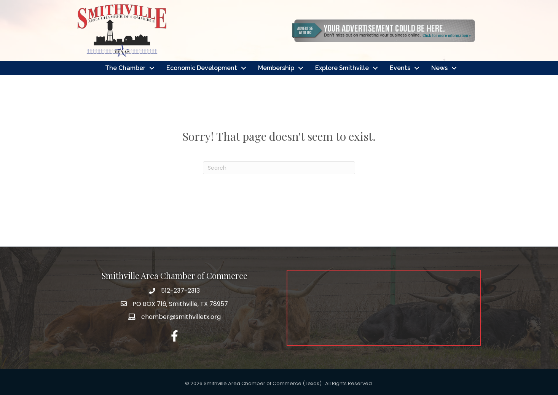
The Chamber (125, 68)
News (439, 68)
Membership (276, 68)
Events (400, 68)
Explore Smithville (342, 68)
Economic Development (201, 68)
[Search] (279, 167)
